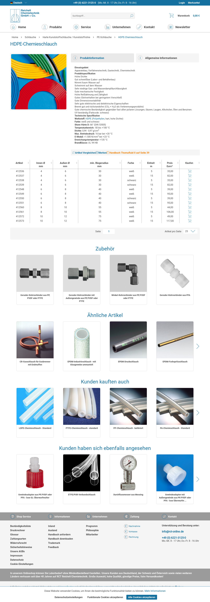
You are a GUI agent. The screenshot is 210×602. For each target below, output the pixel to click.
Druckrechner (17, 530)
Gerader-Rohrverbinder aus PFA (175, 295)
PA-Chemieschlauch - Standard (175, 428)
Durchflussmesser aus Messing (128, 494)
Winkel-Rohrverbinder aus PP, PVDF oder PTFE (128, 296)
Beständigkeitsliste (20, 526)
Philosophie (92, 530)
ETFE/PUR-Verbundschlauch (81, 494)
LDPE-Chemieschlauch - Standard (35, 428)
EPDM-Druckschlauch (128, 361)
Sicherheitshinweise (21, 547)
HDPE (88, 118)
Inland (51, 526)
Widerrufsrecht (18, 543)
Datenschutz (17, 559)
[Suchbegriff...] (103, 16)
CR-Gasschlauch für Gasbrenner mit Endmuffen (35, 363)
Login (182, 2)
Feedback (53, 547)
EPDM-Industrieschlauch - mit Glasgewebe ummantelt (82, 363)
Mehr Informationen (155, 591)
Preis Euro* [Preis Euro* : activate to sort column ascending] (170, 165)
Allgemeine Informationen (157, 58)
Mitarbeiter (92, 534)
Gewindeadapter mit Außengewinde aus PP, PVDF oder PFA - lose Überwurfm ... (175, 497)
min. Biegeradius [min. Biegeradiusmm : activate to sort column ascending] (99, 165)
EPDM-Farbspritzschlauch (175, 361)
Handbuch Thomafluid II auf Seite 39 (128, 152)
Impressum (16, 555)
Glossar (14, 534)
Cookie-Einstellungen (21, 564)
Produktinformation (88, 58)
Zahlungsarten (18, 538)
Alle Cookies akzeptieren (141, 597)
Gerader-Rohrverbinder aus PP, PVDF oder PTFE (35, 296)
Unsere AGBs (17, 551)
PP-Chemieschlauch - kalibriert (128, 428)
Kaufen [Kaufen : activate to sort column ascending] (189, 163)
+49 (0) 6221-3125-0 (84, 2)
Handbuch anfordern (59, 534)
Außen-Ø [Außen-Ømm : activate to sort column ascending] (64, 165)
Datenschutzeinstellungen (69, 597)
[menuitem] (183, 3)
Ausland (52, 530)
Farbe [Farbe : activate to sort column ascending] (131, 163)
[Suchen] (132, 16)
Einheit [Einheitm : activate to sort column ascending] (151, 165)
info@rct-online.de (173, 531)
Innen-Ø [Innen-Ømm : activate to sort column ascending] (40, 165)
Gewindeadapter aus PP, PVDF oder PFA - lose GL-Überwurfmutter (35, 496)
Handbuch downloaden (60, 538)
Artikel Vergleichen (84, 152)
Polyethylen (98, 118)
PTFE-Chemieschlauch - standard (82, 428)
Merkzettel (194, 2)
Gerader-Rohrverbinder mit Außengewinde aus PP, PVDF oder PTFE (82, 298)
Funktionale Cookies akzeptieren (105, 597)
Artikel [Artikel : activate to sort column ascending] (19, 163)
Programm (92, 526)
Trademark (54, 543)
